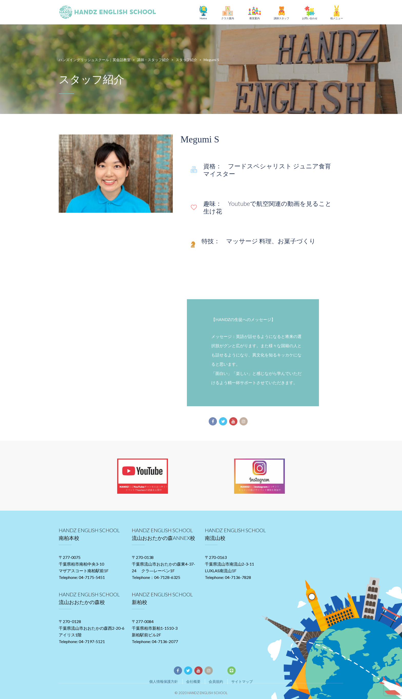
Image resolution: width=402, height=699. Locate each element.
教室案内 (254, 18)
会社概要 (193, 681)
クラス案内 (227, 18)
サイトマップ (242, 681)
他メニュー (336, 18)
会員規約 (216, 681)
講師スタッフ (281, 18)
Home (203, 18)
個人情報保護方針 (163, 681)
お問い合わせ (309, 18)
